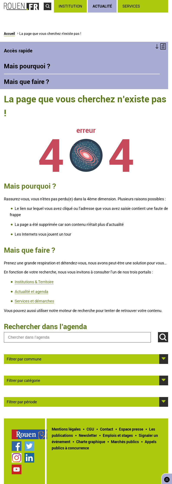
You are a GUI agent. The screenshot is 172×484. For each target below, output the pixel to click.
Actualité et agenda (31, 291)
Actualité (102, 6)
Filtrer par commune (24, 358)
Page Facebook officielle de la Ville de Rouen (16, 446)
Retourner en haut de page (166, 478)
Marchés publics (125, 441)
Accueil (9, 33)
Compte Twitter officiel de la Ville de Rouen (29, 446)
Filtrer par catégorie (23, 380)
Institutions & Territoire (34, 282)
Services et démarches (34, 301)
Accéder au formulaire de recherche (49, 12)
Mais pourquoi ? (27, 66)
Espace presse (131, 429)
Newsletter (88, 435)
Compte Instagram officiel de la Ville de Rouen (16, 458)
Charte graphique (90, 441)
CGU (90, 429)
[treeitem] (71, 6)
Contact (106, 429)
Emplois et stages (118, 435)
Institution (70, 6)
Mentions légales (66, 429)
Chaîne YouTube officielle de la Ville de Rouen (16, 469)
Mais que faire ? (26, 81)
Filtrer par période (22, 401)
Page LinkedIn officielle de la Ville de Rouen (29, 458)
